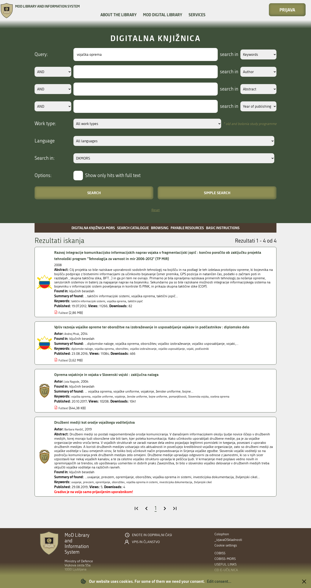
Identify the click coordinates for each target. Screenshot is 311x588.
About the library (118, 15)
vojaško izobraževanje (158, 355)
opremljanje (109, 488)
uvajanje (77, 488)
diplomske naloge (84, 355)
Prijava (287, 10)
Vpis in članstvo (146, 542)
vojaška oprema (127, 301)
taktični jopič (150, 301)
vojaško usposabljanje (192, 355)
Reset (155, 210)
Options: (43, 175)
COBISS (219, 553)
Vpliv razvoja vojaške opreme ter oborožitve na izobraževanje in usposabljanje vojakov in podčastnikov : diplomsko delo (162, 330)
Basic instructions (223, 227)
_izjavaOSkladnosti (228, 540)
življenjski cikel (230, 488)
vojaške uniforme (109, 403)
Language (45, 141)
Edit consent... (219, 581)
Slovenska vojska (226, 403)
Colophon (221, 534)
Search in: (45, 158)
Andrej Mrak (73, 340)
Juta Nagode (73, 388)
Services (197, 15)
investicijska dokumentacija (197, 488)
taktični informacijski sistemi (92, 301)
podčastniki (229, 355)
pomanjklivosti (201, 403)
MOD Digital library (162, 15)
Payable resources (187, 227)
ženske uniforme (151, 403)
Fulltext (64, 313)
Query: (41, 54)
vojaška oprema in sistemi (156, 488)
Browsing (159, 227)
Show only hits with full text (113, 175)
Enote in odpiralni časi (152, 535)
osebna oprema (252, 403)
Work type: (45, 123)
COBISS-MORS (225, 559)
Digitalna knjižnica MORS (93, 227)
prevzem (91, 488)
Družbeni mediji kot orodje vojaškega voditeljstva (100, 428)
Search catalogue (133, 227)
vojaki (214, 355)
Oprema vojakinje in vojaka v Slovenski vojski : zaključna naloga (114, 381)
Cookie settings (225, 545)
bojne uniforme (177, 403)
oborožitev (132, 355)
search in (224, 54)
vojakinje (130, 403)
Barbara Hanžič (75, 435)
